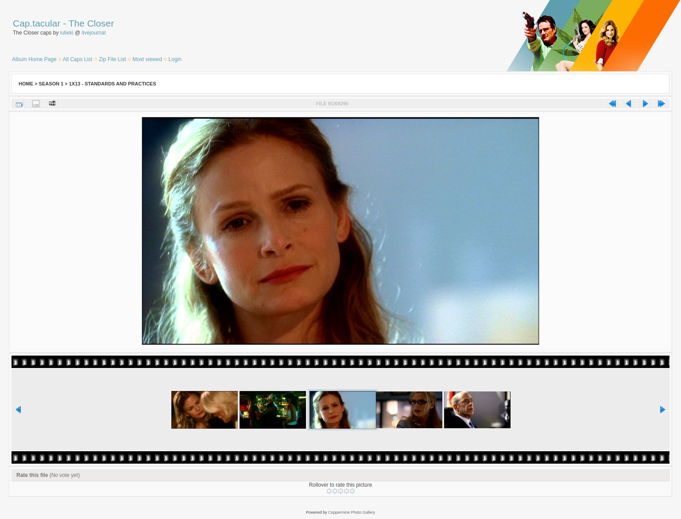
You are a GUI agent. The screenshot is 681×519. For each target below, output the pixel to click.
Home (26, 83)
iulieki (67, 33)
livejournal (94, 33)
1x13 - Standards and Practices (112, 83)
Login (175, 59)
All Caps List (78, 59)
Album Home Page (34, 59)
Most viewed (147, 59)
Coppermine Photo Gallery (351, 512)
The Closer (91, 23)
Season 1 (51, 83)
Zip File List (112, 59)
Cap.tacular (36, 23)
